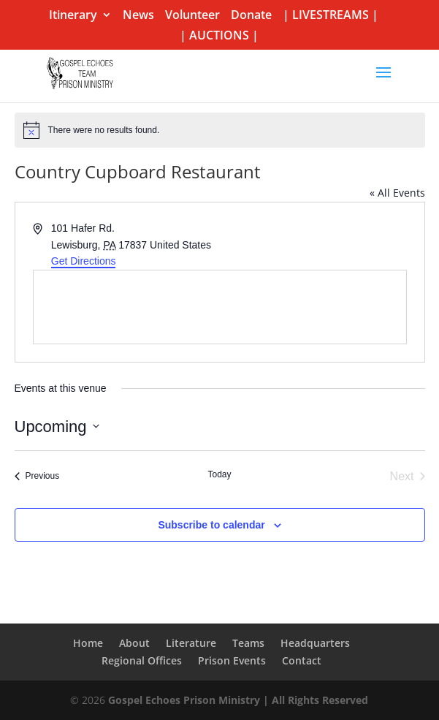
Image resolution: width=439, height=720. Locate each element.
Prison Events (232, 660)
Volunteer (192, 16)
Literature (191, 643)
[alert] (220, 130)
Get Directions (83, 261)
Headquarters (315, 643)
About (134, 643)
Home (88, 643)
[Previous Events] (37, 477)
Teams (248, 643)
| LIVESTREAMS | (330, 16)
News (138, 16)
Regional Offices (142, 660)
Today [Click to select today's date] (219, 474)
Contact (301, 660)
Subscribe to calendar (211, 525)
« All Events (397, 193)
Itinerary (73, 16)
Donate (251, 16)
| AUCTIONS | (219, 36)
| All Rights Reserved (314, 700)
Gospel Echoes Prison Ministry (184, 700)
